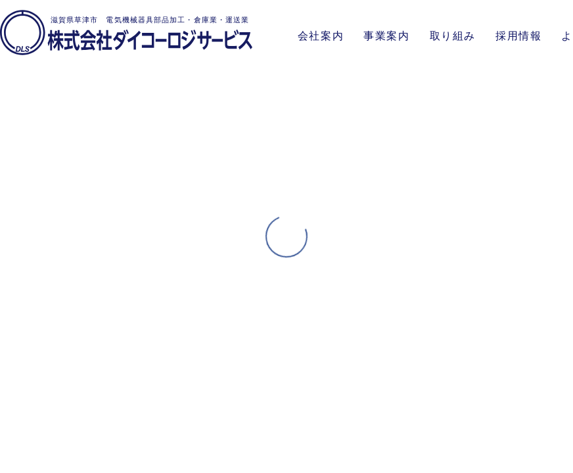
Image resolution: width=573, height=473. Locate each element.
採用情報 (518, 35)
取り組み (453, 35)
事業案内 (386, 35)
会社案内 (321, 35)
